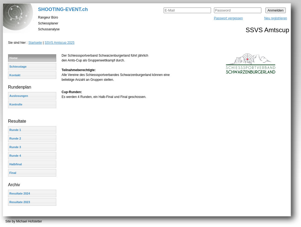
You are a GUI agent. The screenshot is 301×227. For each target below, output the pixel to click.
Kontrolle (15, 104)
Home (13, 58)
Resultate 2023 (19, 202)
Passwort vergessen (228, 18)
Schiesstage (18, 66)
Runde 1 (15, 129)
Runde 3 (15, 147)
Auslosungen (18, 95)
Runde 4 (15, 155)
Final (12, 172)
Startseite (35, 43)
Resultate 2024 (19, 193)
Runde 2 (15, 138)
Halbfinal (15, 164)
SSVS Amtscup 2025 (59, 43)
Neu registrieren (275, 18)
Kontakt (14, 75)
